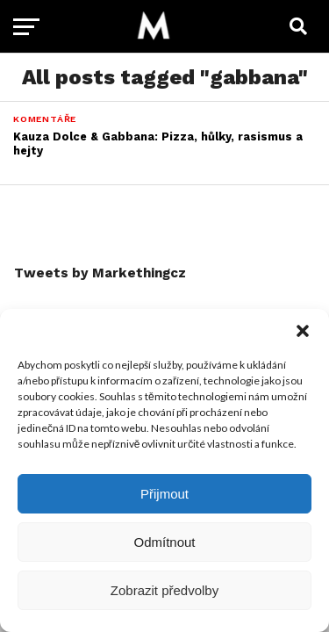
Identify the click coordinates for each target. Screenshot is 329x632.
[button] (302, 331)
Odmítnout (164, 542)
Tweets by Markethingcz (100, 273)
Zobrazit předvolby (164, 590)
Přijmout (164, 493)
